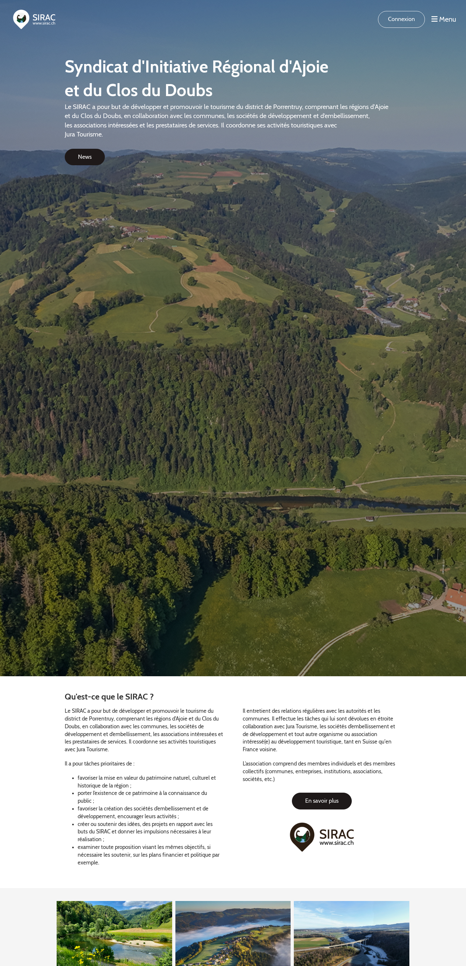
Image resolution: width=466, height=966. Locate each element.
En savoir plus (321, 800)
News (85, 156)
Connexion (401, 19)
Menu (443, 19)
